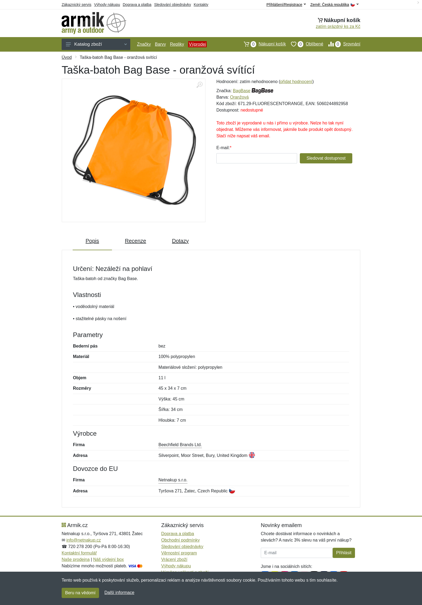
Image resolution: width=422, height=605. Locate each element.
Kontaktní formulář (79, 553)
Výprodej (197, 44)
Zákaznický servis (76, 4)
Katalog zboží (96, 44)
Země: (334, 5)
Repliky (177, 44)
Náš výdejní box (108, 559)
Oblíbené (304, 44)
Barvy (160, 44)
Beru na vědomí (80, 592)
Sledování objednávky (172, 4)
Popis (92, 241)
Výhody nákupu (107, 4)
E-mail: (223, 147)
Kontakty (201, 4)
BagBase (241, 90)
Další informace (119, 592)
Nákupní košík (262, 44)
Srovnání (341, 44)
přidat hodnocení (296, 81)
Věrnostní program (179, 553)
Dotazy (180, 241)
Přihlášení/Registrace (286, 4)
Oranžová (239, 97)
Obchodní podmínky (180, 540)
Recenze (135, 241)
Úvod (67, 57)
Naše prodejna (76, 559)
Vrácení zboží (174, 559)
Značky (144, 44)
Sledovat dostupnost (326, 158)
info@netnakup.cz (83, 540)
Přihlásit (343, 552)
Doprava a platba (137, 4)
